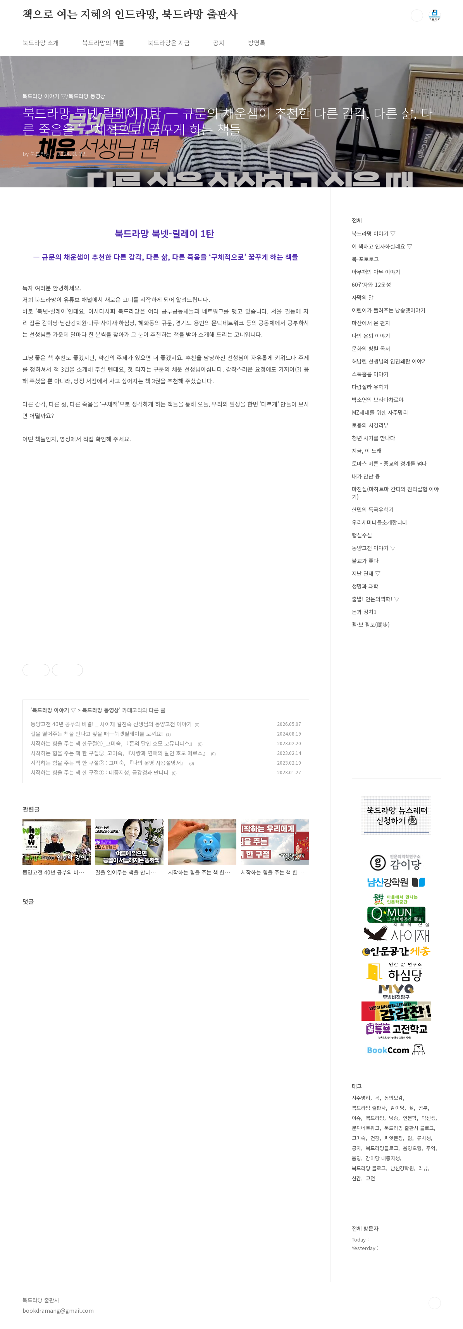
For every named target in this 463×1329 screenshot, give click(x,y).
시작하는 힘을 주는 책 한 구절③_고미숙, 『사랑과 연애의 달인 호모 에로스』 (119, 753)
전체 (357, 220)
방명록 (256, 42)
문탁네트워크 (366, 1128)
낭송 (393, 1118)
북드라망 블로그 (369, 1168)
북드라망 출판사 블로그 (409, 1128)
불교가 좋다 (365, 560)
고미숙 (359, 1138)
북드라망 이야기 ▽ (54, 710)
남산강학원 (402, 1168)
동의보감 (393, 1097)
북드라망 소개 (40, 42)
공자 (356, 1148)
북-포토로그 (365, 259)
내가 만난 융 (366, 476)
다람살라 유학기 (370, 387)
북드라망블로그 (382, 1148)
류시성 (424, 1138)
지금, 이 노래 (367, 450)
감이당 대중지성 (383, 1158)
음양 (356, 1158)
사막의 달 (362, 297)
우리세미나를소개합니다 (379, 522)
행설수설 (362, 535)
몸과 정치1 (364, 612)
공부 (423, 1107)
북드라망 (375, 1118)
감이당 (397, 1107)
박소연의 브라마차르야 (378, 399)
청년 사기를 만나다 (373, 438)
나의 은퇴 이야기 (371, 336)
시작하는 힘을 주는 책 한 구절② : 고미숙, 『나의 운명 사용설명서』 (108, 763)
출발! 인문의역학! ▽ (375, 599)
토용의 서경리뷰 (370, 425)
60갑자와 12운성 (371, 284)
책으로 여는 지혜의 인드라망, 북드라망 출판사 (130, 15)
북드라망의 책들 (103, 42)
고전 (370, 1178)
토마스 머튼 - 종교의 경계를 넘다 (389, 463)
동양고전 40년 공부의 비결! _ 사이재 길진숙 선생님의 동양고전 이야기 (111, 724)
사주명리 (361, 1097)
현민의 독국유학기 (373, 509)
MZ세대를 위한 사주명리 (380, 412)
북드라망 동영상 (100, 710)
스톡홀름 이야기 (370, 374)
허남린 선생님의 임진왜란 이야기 (389, 361)
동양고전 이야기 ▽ (374, 548)
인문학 (410, 1118)
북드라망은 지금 (169, 42)
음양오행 (412, 1148)
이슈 (356, 1118)
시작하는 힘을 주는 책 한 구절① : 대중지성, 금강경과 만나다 (100, 772)
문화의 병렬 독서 (371, 348)
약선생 (428, 1118)
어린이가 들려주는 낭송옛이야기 (388, 310)
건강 (375, 1138)
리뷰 (423, 1168)
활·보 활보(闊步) (371, 624)
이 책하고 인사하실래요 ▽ (382, 246)
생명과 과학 (365, 586)
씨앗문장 (393, 1138)
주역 (430, 1148)
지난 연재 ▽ (366, 573)
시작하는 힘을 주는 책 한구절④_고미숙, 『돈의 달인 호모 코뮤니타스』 (113, 743)
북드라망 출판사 (369, 1107)
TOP (435, 1303)
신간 (356, 1178)
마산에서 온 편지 (371, 323)
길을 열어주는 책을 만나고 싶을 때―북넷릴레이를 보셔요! (97, 733)
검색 (417, 15)
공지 (219, 42)
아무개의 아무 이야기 (376, 272)
